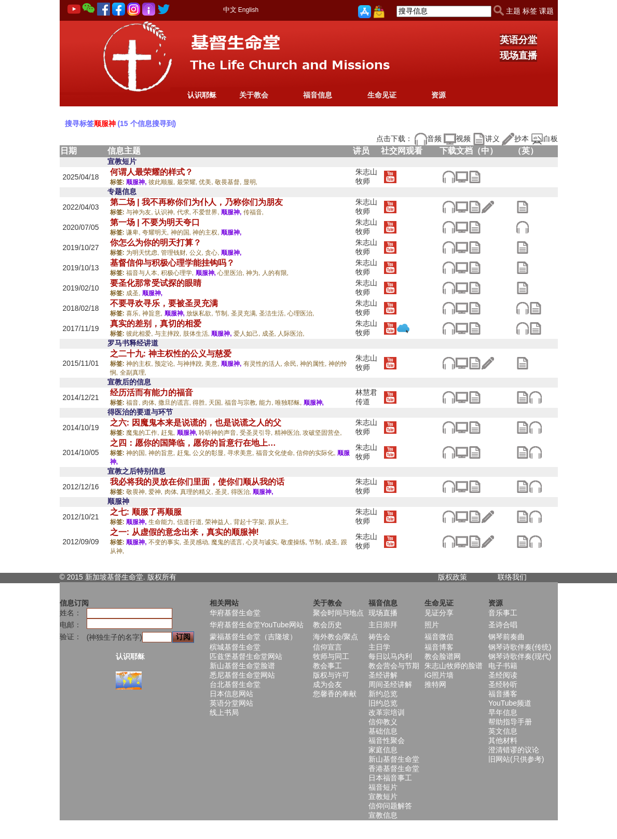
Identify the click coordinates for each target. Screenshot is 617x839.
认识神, (166, 212)
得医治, (242, 492)
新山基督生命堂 (393, 759)
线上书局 (224, 712)
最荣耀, (188, 182)
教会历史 (327, 625)
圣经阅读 (502, 675)
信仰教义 (382, 722)
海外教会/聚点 (336, 636)
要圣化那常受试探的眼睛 (155, 283)
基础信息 (382, 731)
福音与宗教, (242, 402)
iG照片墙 (439, 675)
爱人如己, (248, 333)
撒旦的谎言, (175, 402)
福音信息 (317, 95)
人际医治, (291, 333)
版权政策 (452, 577)
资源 (438, 95)
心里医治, (231, 273)
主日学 (379, 647)
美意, (213, 363)
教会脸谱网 (442, 656)
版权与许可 (331, 675)
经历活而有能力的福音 (151, 392)
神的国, (182, 232)
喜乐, (134, 313)
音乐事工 (502, 613)
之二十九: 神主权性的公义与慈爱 (170, 353)
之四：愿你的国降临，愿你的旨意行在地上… (193, 442)
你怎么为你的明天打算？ (155, 242)
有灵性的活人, (263, 363)
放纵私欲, (200, 313)
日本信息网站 (231, 694)
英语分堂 (518, 40)
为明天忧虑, (143, 252)
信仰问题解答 (390, 806)
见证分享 (439, 613)
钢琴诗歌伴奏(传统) (519, 647)
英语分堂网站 (231, 703)
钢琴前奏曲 (506, 636)
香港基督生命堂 (393, 768)
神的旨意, (162, 453)
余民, (292, 363)
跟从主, (278, 522)
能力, (267, 402)
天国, (217, 402)
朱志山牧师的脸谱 (453, 666)
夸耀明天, (156, 232)
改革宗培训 (386, 712)
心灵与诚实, (263, 542)
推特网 (435, 684)
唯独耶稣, (289, 402)
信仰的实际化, (316, 453)
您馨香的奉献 (335, 694)
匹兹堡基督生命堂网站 (246, 656)
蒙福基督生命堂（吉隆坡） (253, 636)
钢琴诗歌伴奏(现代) (519, 656)
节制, (223, 313)
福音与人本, (143, 273)
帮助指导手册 (510, 722)
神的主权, (207, 232)
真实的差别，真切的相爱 (155, 323)
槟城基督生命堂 (235, 647)
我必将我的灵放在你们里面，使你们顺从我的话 (197, 481)
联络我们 (512, 577)
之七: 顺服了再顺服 (146, 511)
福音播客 (502, 694)
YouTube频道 (509, 703)
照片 (431, 625)
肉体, (150, 402)
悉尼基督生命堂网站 (242, 675)
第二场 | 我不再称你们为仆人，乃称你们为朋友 (196, 202)
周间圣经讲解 (390, 684)
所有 (169, 577)
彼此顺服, (162, 182)
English (248, 9)
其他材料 (502, 740)
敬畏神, (137, 492)
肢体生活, (197, 333)
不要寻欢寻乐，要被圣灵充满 (164, 303)
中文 (230, 9)
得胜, (201, 402)
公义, (197, 252)
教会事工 (327, 666)
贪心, (213, 252)
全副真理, (133, 372)
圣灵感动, (197, 542)
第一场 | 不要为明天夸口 (155, 222)
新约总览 (382, 694)
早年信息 (502, 712)
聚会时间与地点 (338, 613)
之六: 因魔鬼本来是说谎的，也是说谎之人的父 (195, 422)
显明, (250, 182)
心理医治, (300, 313)
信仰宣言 (327, 647)
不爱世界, (207, 212)
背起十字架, (251, 522)
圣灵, (223, 492)
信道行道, (191, 522)
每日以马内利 (390, 656)
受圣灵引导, (257, 432)
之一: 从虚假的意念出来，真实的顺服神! (184, 532)
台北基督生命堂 (235, 684)
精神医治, (289, 432)
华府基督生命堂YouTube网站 (257, 625)
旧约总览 (382, 703)
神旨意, (153, 313)
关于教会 (253, 95)
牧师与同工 (331, 656)
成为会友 (327, 684)
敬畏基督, (229, 182)
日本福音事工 (390, 778)
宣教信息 (382, 815)
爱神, (156, 492)
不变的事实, (165, 542)
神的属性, (314, 363)
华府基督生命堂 (235, 613)
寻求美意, (241, 453)
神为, (254, 273)
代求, (185, 212)
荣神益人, (219, 522)
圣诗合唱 (502, 625)
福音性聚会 (386, 740)
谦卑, (134, 232)
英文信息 (502, 731)
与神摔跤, (191, 363)
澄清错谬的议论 (513, 750)
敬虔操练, (295, 542)
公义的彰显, (210, 453)
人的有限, (275, 273)
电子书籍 (502, 666)
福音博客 (439, 647)
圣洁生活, (273, 313)
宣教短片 (382, 796)
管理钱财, (175, 252)
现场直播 (518, 55)
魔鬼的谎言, (228, 542)
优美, (207, 182)
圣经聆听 (502, 684)
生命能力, (162, 522)
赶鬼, (169, 432)
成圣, (134, 293)
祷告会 (379, 636)
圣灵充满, (245, 313)
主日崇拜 (382, 625)
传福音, (253, 212)
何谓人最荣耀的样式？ (151, 172)
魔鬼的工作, (143, 432)
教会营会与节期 (393, 666)
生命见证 (381, 95)
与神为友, (140, 212)
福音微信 (439, 636)
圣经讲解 (382, 675)
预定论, (166, 363)
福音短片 (382, 787)
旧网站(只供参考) (516, 759)
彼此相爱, (140, 333)
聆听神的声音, (219, 432)
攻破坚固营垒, (322, 432)
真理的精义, (197, 492)
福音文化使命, (276, 453)
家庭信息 (382, 750)
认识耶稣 (201, 95)
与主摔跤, (169, 333)
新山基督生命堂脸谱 (242, 666)
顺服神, (137, 182)
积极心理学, (178, 273)
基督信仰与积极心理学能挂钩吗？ (172, 262)
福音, (134, 402)
